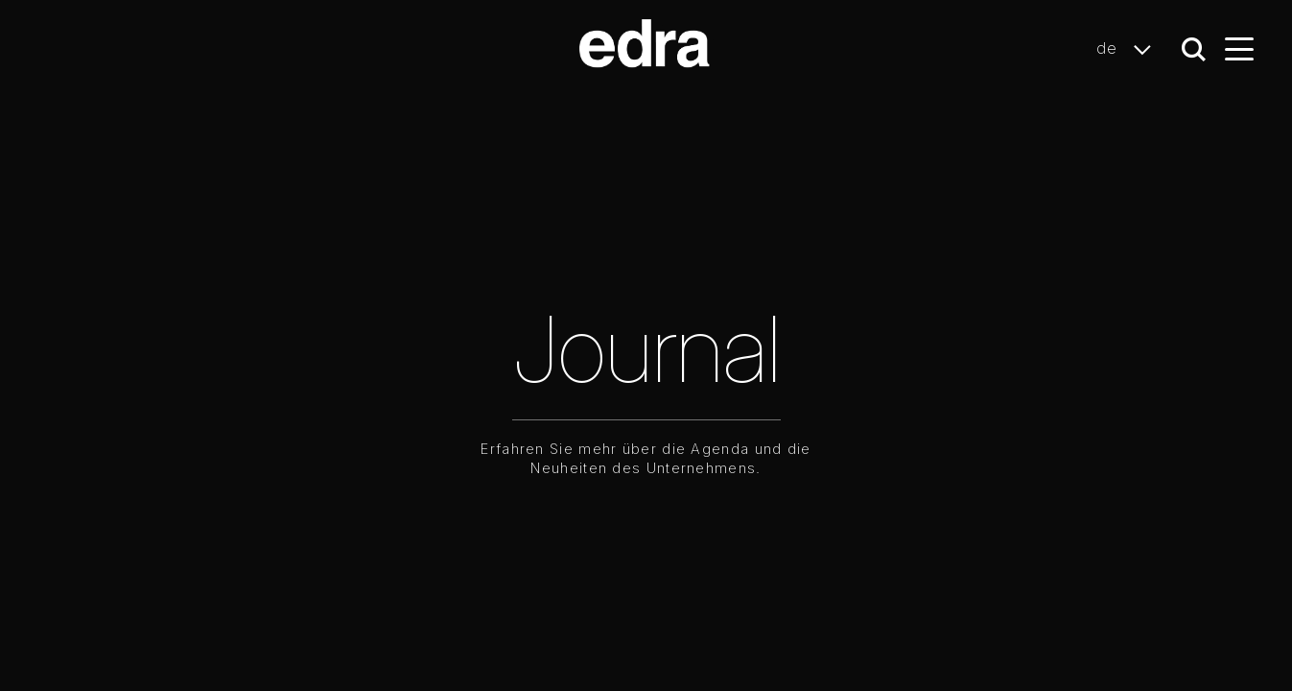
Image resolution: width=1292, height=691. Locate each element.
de (1129, 49)
